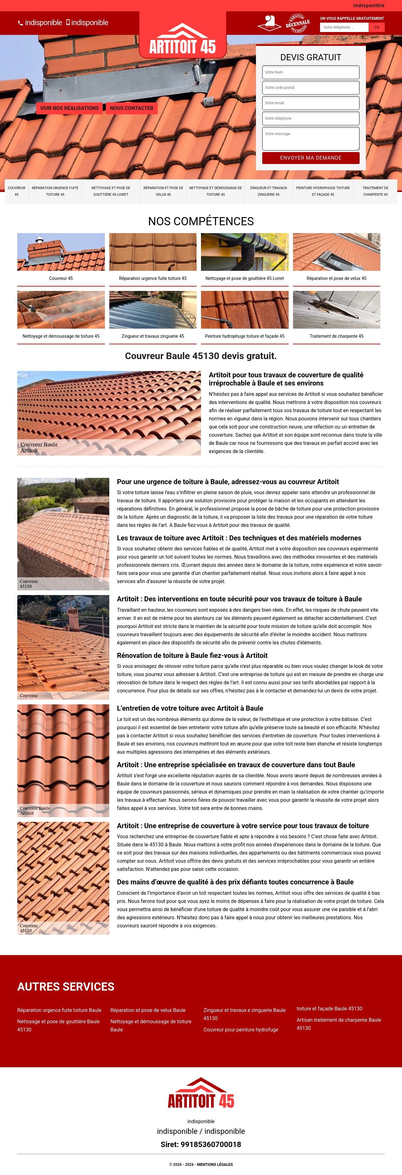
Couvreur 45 (16, 191)
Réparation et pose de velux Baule (148, 1010)
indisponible (39, 22)
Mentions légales (215, 1164)
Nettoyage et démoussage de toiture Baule (151, 1026)
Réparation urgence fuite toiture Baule (59, 1010)
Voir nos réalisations (69, 108)
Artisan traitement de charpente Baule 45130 (339, 1024)
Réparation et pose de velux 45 (163, 191)
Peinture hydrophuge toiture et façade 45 (323, 191)
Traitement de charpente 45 (375, 191)
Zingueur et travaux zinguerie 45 (268, 191)
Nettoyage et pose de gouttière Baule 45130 (58, 1026)
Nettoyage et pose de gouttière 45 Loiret (110, 191)
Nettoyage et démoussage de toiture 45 (215, 191)
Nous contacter (131, 108)
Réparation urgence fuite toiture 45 (55, 191)
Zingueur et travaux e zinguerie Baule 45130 (245, 1014)
